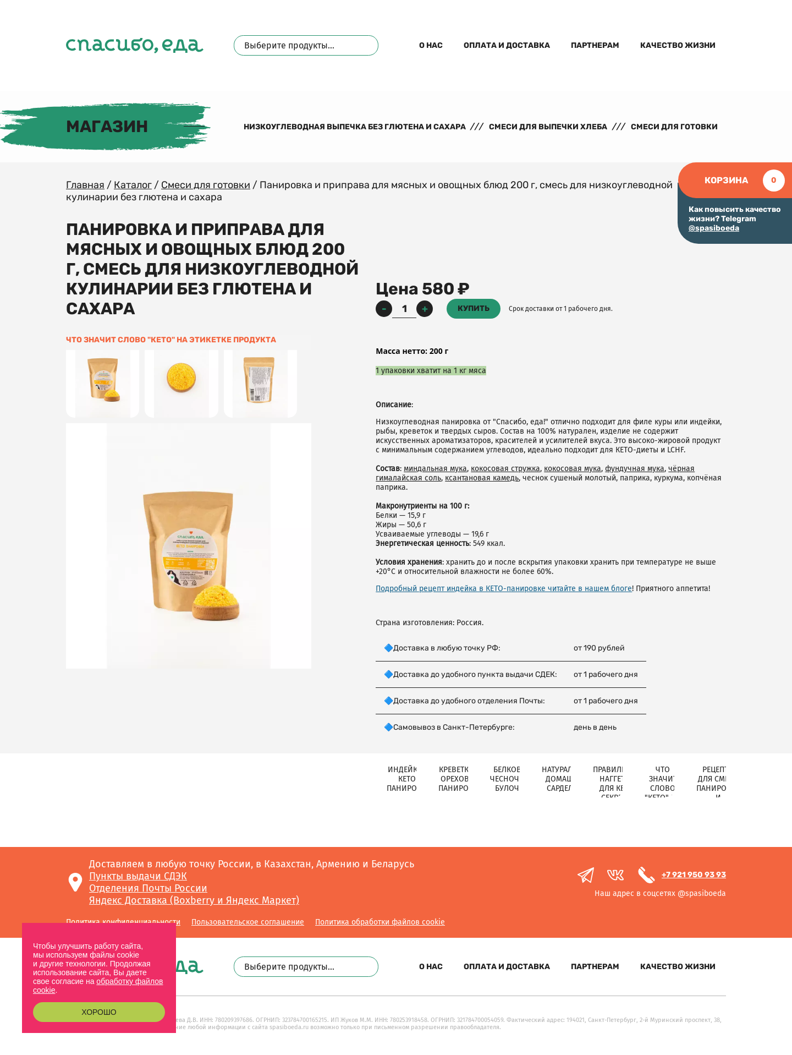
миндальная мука (435, 468)
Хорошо (98, 1012)
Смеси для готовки (674, 127)
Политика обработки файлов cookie (380, 922)
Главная (85, 185)
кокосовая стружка (505, 468)
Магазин (107, 126)
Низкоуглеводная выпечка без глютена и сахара (355, 127)
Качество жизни (678, 45)
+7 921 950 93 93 (694, 874)
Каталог (133, 185)
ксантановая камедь (482, 478)
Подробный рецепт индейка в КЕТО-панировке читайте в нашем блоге (504, 588)
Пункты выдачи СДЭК (138, 876)
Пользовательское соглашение (247, 922)
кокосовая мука (572, 468)
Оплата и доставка (507, 45)
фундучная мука (634, 468)
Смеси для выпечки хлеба (548, 127)
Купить (474, 308)
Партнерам (595, 45)
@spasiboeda (714, 228)
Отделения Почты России (148, 888)
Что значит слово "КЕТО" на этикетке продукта (171, 340)
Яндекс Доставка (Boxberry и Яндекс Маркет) (194, 900)
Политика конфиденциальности (123, 922)
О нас (431, 45)
